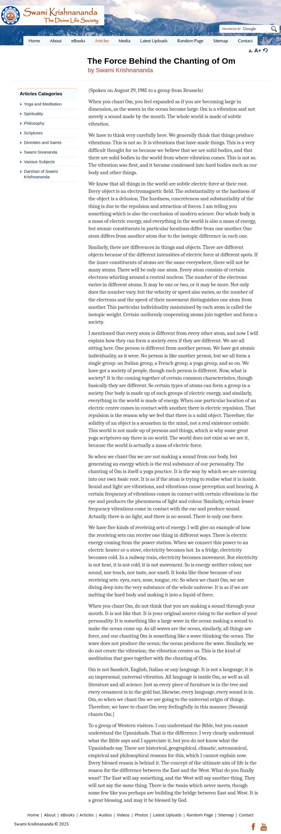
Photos (141, 815)
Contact (246, 815)
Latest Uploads (167, 815)
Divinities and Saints (42, 142)
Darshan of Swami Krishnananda (41, 174)
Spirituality (33, 113)
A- (251, 51)
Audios (105, 815)
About (49, 815)
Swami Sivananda (40, 152)
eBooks (68, 815)
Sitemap (226, 815)
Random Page (200, 815)
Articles (87, 815)
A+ (257, 50)
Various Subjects (39, 161)
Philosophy (34, 123)
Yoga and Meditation (43, 104)
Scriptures (33, 132)
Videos (123, 815)
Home (33, 815)
